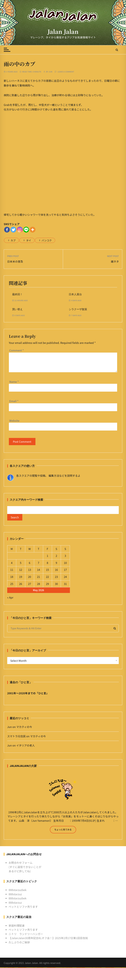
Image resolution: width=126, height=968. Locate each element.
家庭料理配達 (17, 926)
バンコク (47, 240)
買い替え (17, 309)
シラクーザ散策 (78, 309)
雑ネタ (115, 261)
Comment (16, 350)
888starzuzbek (18, 890)
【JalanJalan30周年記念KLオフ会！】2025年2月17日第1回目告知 (48, 939)
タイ (28, 240)
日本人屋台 (75, 294)
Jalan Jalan (63, 31)
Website (14, 421)
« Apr (10, 598)
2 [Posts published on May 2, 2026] (56, 556)
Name (14, 382)
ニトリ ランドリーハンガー (26, 934)
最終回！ (17, 294)
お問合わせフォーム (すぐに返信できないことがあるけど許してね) (25, 867)
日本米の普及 (15, 261)
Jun (50, 72)
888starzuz (15, 895)
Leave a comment (66, 72)
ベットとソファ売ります (23, 907)
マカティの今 (24, 728)
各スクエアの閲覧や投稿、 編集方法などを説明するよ (48, 476)
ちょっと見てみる (63, 830)
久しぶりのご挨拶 (19, 943)
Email (14, 401)
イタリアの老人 (25, 746)
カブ (13, 240)
